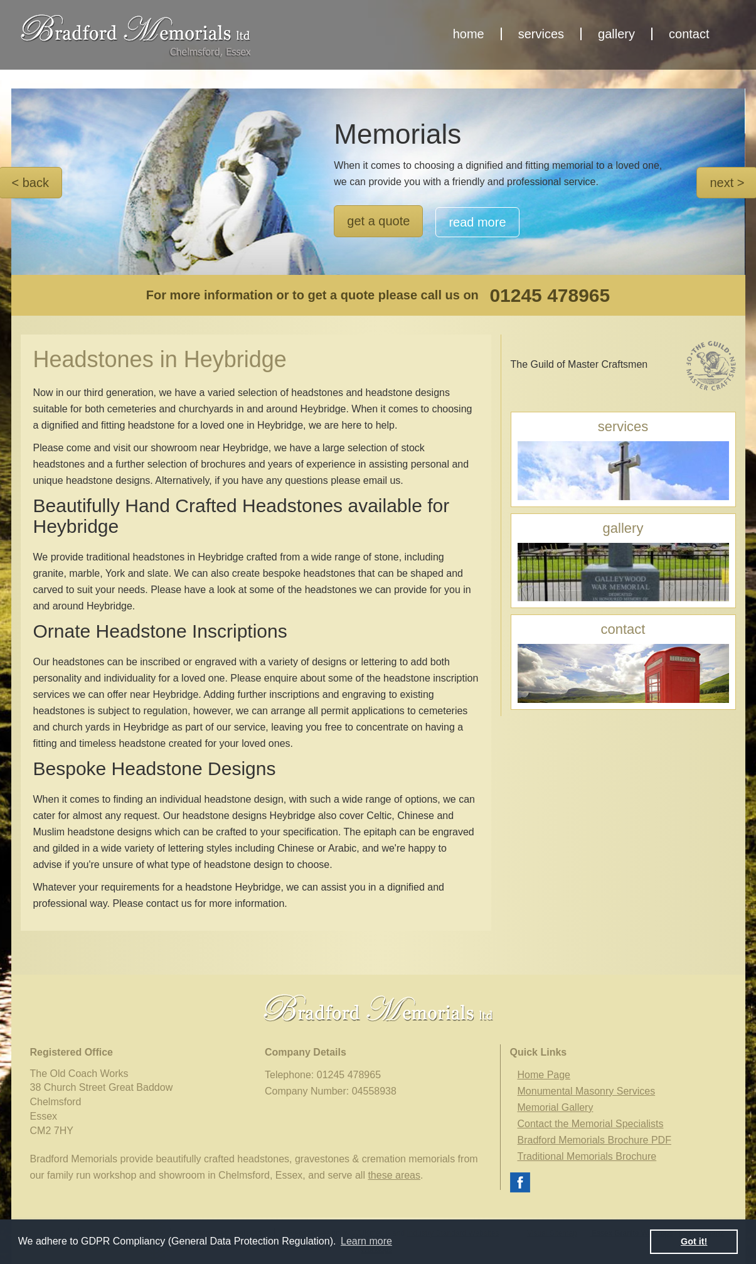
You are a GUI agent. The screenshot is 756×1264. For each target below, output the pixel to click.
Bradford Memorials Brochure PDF (594, 1140)
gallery (616, 34)
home (468, 34)
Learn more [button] (366, 1241)
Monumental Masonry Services (587, 1091)
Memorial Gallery (556, 1107)
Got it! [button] (694, 1241)
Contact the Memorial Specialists (591, 1123)
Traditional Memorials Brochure (587, 1156)
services (541, 34)
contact (689, 34)
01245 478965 (549, 295)
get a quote (378, 221)
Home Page (544, 1074)
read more (477, 222)
